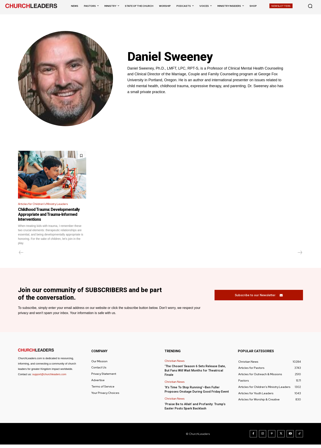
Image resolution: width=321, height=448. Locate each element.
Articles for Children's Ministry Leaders (46, 204)
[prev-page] (21, 253)
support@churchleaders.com (49, 377)
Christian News (175, 364)
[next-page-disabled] (299, 253)
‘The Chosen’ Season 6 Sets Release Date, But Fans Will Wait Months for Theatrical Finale (195, 374)
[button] (310, 6)
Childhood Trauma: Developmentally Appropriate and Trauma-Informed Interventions (49, 215)
